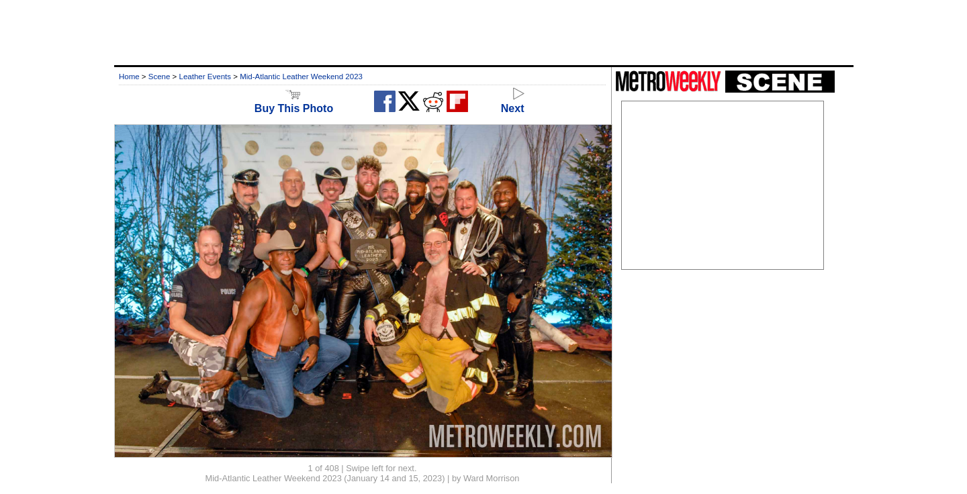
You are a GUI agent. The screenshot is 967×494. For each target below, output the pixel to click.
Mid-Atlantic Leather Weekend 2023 (301, 76)
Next (512, 102)
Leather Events (205, 76)
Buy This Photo (294, 102)
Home (129, 76)
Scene (159, 76)
